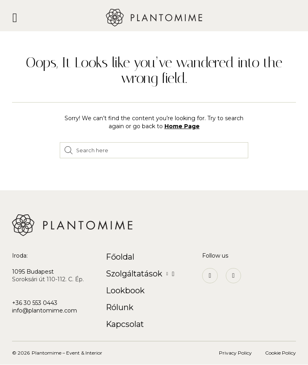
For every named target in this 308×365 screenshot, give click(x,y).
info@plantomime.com (44, 310)
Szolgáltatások (140, 274)
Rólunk (120, 307)
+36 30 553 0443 (34, 303)
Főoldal (120, 257)
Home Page (182, 126)
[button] (14, 17)
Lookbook (125, 290)
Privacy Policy (235, 353)
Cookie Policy (280, 353)
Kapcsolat (125, 324)
